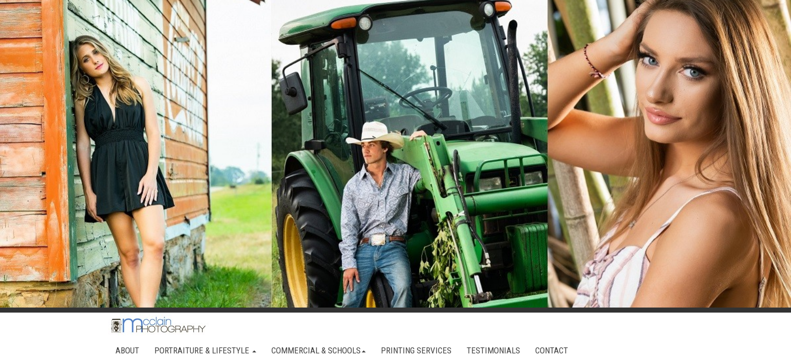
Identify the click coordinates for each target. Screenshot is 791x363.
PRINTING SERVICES (416, 350)
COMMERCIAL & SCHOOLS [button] (318, 350)
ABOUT (127, 350)
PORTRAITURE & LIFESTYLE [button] (205, 350)
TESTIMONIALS (493, 350)
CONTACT (551, 350)
